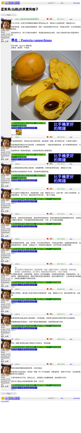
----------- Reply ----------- (9, 15)
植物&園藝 (14, 3)
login (74, 3)
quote (71, 19)
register (78, 3)
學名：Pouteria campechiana (31, 40)
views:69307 (5, 401)
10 (12, 339)
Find (62, 3)
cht (6, 3)
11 (12, 364)
